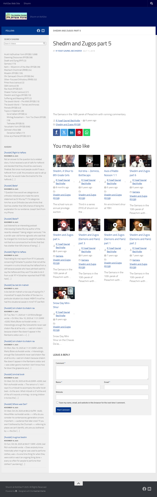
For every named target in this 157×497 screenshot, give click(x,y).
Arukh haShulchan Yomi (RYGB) (17, 54)
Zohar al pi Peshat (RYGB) (15, 136)
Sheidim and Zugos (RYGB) (68, 124)
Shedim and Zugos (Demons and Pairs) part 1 (115, 242)
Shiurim (27, 3)
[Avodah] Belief (11, 185)
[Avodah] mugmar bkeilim (15, 437)
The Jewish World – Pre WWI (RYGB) (20, 101)
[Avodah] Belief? (11, 219)
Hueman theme (39, 491)
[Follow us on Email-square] (43, 30)
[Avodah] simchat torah (14, 374)
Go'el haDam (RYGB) (15, 114)
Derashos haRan (14, 133)
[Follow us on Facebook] (38, 30)
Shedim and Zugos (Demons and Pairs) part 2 (140, 242)
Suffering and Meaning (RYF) (16, 98)
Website (59, 396)
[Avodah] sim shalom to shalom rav (19, 308)
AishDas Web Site (11, 3)
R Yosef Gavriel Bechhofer (69, 51)
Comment (60, 367)
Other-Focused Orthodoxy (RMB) (18, 79)
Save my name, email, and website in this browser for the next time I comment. (92, 406)
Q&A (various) (10, 86)
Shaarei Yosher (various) (14, 92)
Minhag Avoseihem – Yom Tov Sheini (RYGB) (26, 117)
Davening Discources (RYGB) (16, 57)
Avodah (7, 147)
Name (59, 386)
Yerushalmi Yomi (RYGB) (14, 126)
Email (107, 386)
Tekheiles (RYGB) (14, 123)
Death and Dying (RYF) (14, 60)
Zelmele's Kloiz (10, 130)
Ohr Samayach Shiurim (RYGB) (17, 76)
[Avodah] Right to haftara (15, 152)
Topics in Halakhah (12, 111)
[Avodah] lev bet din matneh (16, 285)
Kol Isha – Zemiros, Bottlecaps (85, 175)
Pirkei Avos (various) (13, 82)
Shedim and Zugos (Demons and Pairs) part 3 (89, 242)
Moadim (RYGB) (11, 73)
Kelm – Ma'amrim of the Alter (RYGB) (20, 67)
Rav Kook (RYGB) (11, 89)
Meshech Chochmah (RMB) (16, 70)
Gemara (136, 192)
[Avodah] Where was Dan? (15, 404)
